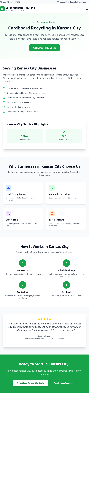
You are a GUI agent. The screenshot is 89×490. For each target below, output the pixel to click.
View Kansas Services (63, 383)
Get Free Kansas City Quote (30, 383)
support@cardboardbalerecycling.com (74, 2)
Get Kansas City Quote (44, 47)
